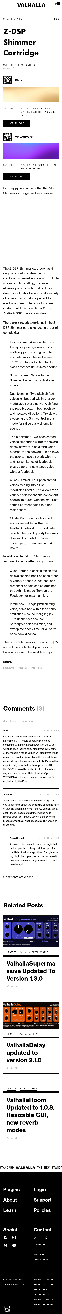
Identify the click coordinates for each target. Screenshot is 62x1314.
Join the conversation (31, 721)
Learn (9, 1210)
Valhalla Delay (29, 1034)
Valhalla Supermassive (34, 952)
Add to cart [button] (16, 123)
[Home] (31, 6)
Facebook (8, 667)
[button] (6, 5)
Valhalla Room (28, 1088)
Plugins (11, 1189)
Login (40, 1189)
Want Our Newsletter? (41, 1257)
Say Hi (40, 1237)
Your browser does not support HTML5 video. (31, 95)
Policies (42, 1210)
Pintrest (36, 667)
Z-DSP (20, 19)
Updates (8, 19)
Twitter (22, 667)
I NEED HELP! (41, 1244)
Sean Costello (26, 65)
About (10, 1200)
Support (43, 1200)
